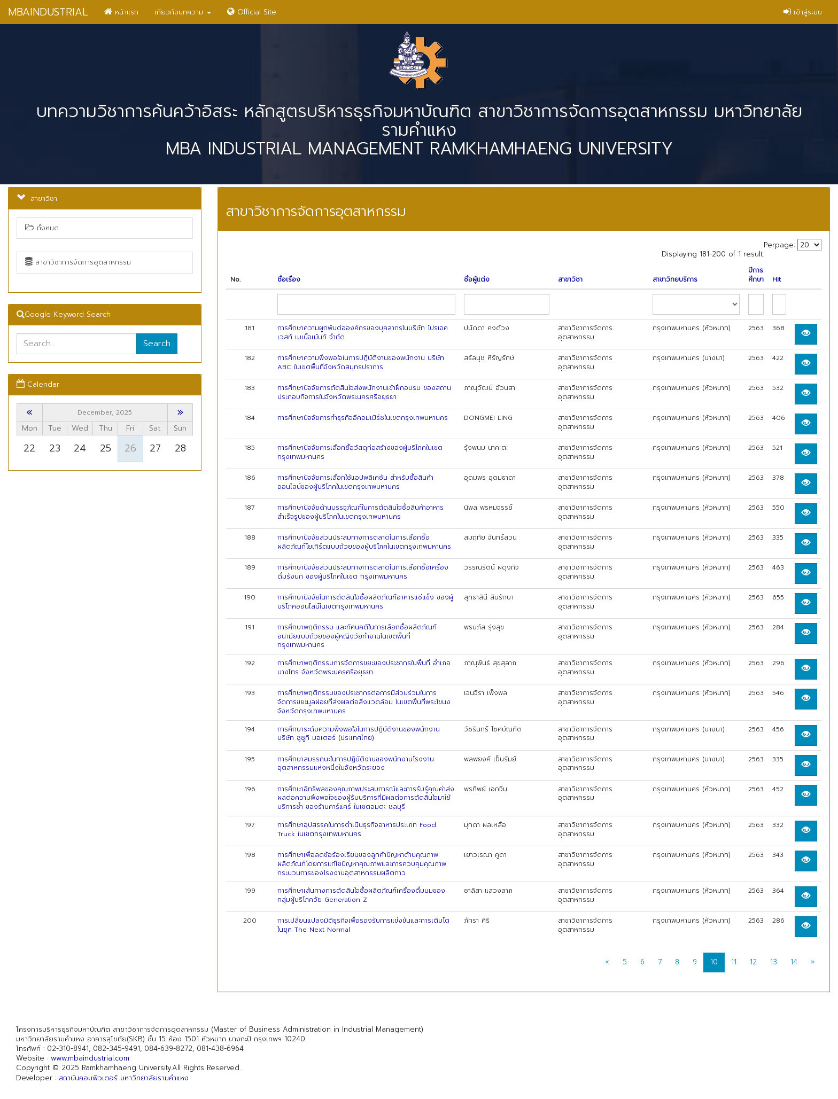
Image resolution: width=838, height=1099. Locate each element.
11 (733, 962)
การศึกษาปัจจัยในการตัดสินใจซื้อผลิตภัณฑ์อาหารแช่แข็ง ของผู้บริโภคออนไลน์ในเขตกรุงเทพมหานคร (365, 602)
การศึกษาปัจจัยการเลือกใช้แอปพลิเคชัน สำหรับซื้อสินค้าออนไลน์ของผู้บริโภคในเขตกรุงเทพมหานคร (355, 482)
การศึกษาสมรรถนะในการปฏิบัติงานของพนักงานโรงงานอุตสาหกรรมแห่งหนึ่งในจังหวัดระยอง (355, 763)
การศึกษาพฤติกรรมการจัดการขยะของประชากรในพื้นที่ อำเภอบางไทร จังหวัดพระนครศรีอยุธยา (364, 667)
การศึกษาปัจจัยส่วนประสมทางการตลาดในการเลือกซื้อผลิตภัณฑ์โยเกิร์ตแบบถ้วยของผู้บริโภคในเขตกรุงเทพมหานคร (364, 542)
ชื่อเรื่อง (288, 279)
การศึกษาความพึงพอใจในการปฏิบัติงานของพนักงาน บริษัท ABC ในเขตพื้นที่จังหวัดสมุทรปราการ (360, 362)
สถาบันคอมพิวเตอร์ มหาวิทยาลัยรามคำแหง (124, 1078)
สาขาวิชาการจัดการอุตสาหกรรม (78, 262)
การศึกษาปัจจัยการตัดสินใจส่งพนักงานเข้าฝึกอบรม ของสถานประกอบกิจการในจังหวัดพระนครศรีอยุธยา (364, 392)
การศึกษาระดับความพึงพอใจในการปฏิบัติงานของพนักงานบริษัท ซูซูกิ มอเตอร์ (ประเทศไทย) (358, 733)
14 (793, 962)
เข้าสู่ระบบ (802, 12)
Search (156, 343)
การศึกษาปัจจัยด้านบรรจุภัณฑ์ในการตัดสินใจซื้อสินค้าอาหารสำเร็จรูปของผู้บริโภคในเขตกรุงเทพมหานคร (360, 512)
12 (753, 962)
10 (714, 962)
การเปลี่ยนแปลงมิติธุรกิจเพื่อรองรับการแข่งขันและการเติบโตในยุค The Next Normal (363, 925)
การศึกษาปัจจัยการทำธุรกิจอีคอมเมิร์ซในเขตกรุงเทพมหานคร (362, 418)
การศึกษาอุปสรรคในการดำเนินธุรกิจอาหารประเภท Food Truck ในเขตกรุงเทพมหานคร (356, 829)
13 (773, 962)
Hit (776, 279)
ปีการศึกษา (756, 275)
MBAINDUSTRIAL (48, 12)
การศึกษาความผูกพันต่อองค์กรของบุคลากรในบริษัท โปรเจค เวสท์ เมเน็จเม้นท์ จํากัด (362, 332)
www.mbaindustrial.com (90, 1058)
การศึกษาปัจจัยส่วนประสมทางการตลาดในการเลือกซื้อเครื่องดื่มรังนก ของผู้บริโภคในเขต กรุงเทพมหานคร (362, 572)
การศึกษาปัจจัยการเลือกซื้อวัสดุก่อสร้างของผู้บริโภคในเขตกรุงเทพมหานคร (360, 452)
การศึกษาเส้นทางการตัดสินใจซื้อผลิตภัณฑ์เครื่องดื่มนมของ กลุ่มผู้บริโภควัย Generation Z (361, 895)
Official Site (251, 12)
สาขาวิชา (570, 279)
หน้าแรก (121, 12)
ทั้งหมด (42, 228)
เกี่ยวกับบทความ (182, 12)
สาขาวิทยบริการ (675, 279)
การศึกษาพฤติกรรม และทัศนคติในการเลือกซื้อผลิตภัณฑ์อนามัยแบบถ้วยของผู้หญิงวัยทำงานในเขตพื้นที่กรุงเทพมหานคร (357, 636)
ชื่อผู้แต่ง (477, 279)
